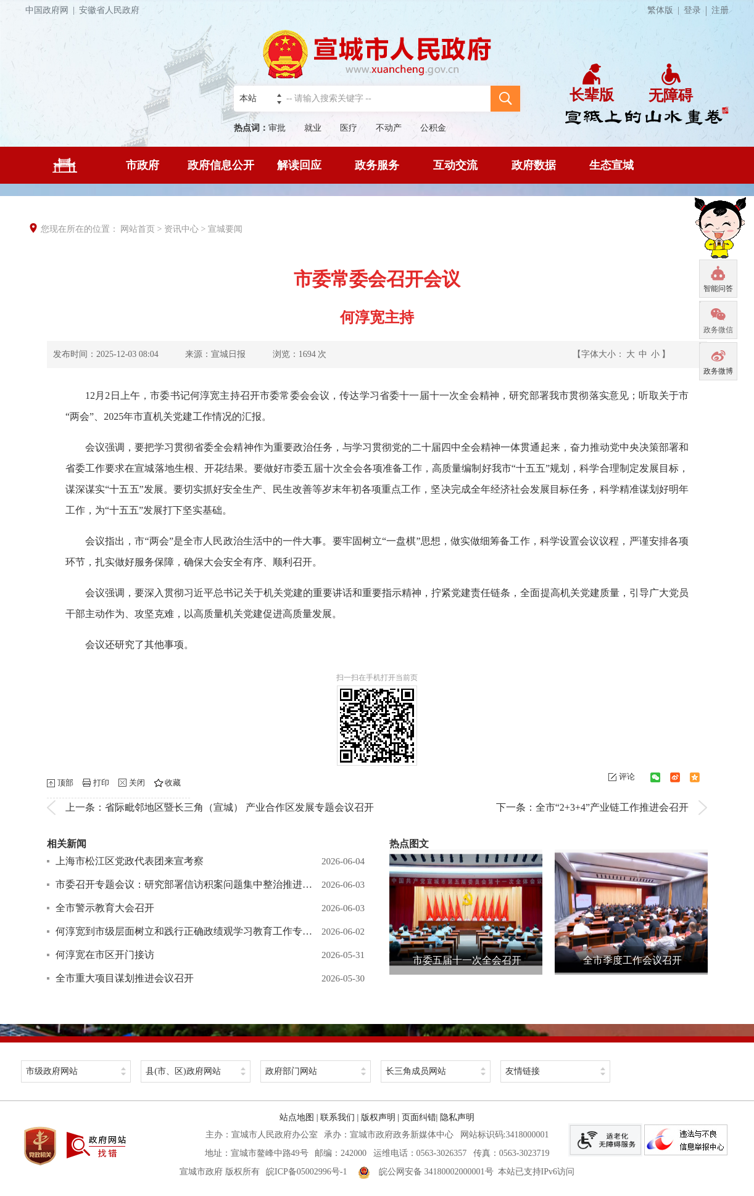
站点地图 (297, 1117)
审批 (277, 128)
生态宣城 (611, 165)
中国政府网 (52, 10)
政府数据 (534, 165)
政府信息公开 (221, 165)
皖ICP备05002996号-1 (306, 1171)
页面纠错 (419, 1117)
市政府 (142, 165)
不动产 (389, 128)
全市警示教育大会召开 (105, 908)
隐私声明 (457, 1117)
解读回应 (299, 165)
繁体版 (665, 10)
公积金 (433, 128)
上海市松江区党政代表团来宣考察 (130, 861)
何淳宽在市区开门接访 (105, 954)
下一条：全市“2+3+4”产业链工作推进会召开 (592, 807)
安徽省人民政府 (109, 10)
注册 (720, 10)
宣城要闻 (225, 229)
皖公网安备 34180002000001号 (426, 1171)
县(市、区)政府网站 (183, 1071)
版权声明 (378, 1117)
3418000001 (527, 1134)
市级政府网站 (52, 1071)
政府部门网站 (291, 1071)
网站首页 (137, 229)
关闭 (137, 782)
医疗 (348, 128)
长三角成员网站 (416, 1071)
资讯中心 (181, 229)
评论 (627, 776)
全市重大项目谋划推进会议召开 (125, 978)
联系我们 (337, 1117)
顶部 (65, 782)
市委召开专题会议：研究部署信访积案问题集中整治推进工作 (185, 884)
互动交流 (455, 165)
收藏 (173, 782)
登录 (692, 10)
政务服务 (377, 165)
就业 (312, 128)
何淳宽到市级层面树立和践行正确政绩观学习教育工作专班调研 (185, 931)
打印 (101, 782)
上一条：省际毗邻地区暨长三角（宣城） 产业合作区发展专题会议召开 (219, 807)
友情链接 (522, 1071)
